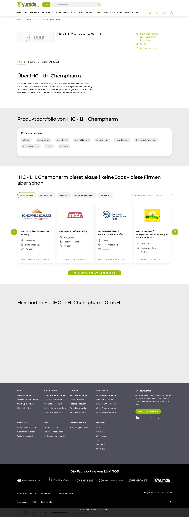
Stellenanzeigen (51, 62)
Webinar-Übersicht (25, 436)
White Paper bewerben (106, 408)
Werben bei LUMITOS (26, 493)
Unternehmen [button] (31, 12)
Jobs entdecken (51, 427)
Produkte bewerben (79, 408)
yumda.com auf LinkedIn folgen (148, 418)
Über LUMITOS (47, 493)
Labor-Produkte (77, 399)
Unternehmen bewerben (55, 408)
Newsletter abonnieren (27, 399)
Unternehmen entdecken (55, 395)
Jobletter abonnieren (53, 431)
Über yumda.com (65, 493)
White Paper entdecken (106, 395)
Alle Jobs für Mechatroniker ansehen (94, 273)
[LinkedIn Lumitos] (170, 502)
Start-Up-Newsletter (26, 403)
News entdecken (24, 395)
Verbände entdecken (53, 403)
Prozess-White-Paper (106, 403)
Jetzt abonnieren (148, 411)
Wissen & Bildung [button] (113, 12)
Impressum (22, 502)
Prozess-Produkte (78, 403)
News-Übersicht (24, 408)
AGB (34, 502)
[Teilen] (157, 12)
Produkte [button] (47, 12)
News (98, 427)
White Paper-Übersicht (106, 412)
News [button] (18, 12)
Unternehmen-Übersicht (55, 412)
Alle (45, 4)
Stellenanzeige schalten (54, 436)
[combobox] (152, 195)
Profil (21, 62)
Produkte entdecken (79, 395)
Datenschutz (46, 502)
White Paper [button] (85, 12)
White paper (101, 436)
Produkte (33, 62)
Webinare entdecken (26, 427)
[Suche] (99, 4)
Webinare (100, 444)
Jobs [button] (98, 12)
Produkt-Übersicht (78, 412)
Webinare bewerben (26, 431)
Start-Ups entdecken (53, 399)
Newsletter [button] (131, 12)
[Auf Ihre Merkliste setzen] (150, 12)
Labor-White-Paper (105, 399)
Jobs (98, 440)
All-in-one (100, 448)
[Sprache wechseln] (164, 12)
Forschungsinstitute (79, 427)
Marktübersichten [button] (66, 12)
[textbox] (152, 195)
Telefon (141, 44)
